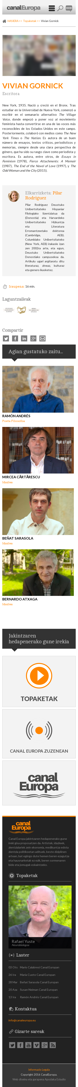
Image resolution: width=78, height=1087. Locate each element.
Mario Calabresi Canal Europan (39, 967)
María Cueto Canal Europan (37, 974)
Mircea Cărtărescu (21, 477)
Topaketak (29, 21)
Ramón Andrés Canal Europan (39, 997)
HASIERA (13, 21)
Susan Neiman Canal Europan (39, 989)
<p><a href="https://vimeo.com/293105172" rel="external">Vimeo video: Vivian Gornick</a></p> (39, 55)
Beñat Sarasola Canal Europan (39, 982)
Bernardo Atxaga (19, 599)
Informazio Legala (39, 1069)
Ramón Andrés (16, 416)
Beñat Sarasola (17, 538)
